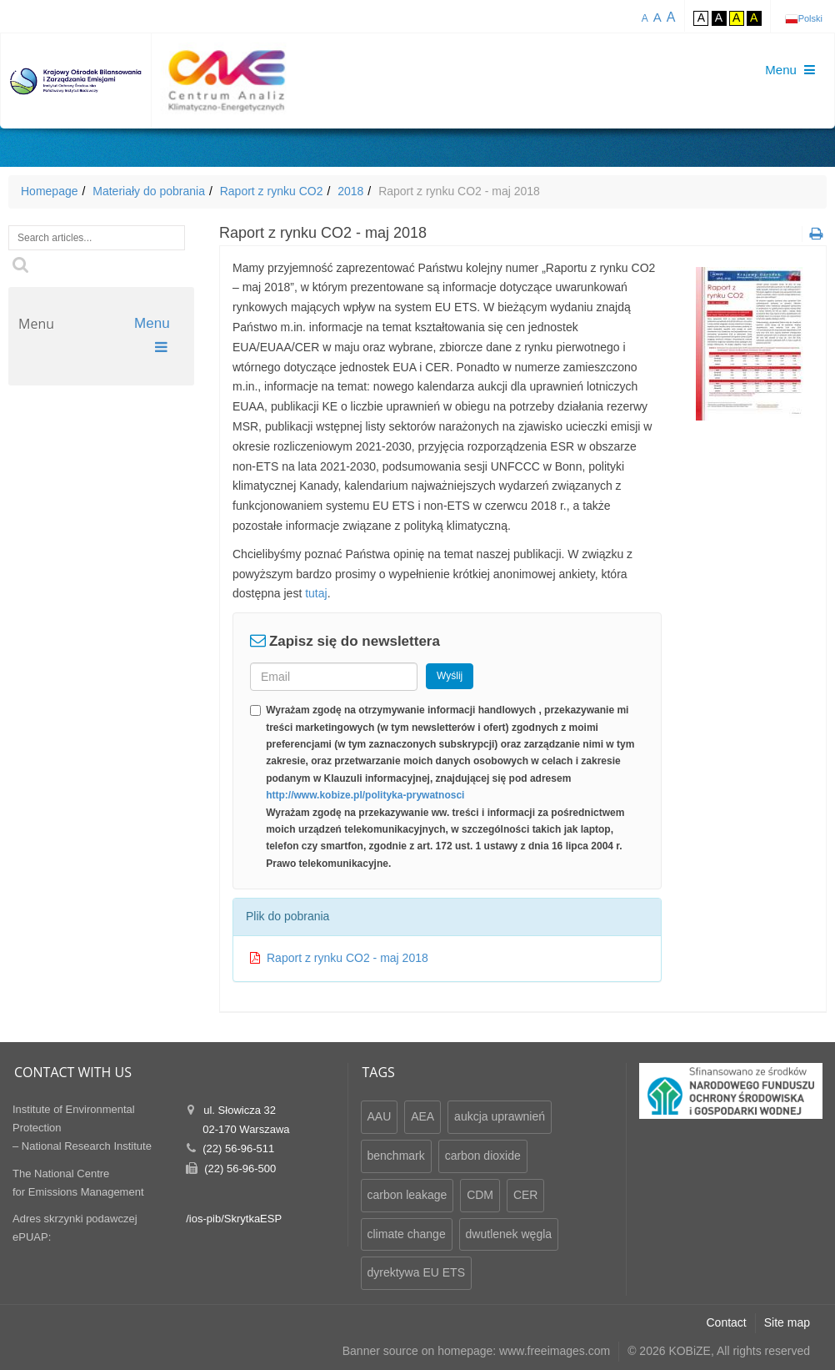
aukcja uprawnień (499, 1116)
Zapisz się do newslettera (354, 641)
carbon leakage (408, 1194)
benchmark (396, 1155)
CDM (480, 1194)
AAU (380, 1116)
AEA (422, 1116)
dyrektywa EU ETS (416, 1272)
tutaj (316, 593)
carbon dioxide (483, 1155)
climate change (407, 1234)
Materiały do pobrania (148, 191)
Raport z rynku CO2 (271, 191)
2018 (350, 191)
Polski (810, 18)
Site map (787, 1322)
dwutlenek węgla (509, 1234)
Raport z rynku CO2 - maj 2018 (347, 958)
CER (525, 1194)
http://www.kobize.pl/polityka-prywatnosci (365, 795)
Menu (153, 335)
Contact (727, 1322)
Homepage (49, 191)
